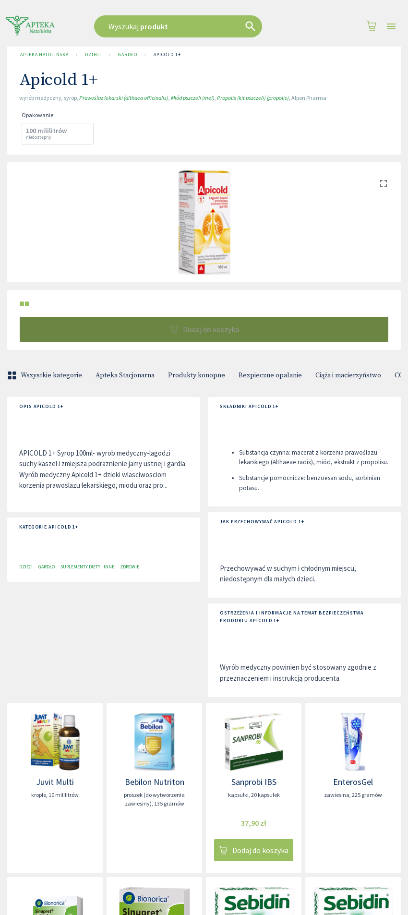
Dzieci (93, 55)
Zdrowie (129, 567)
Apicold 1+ (167, 55)
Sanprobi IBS (253, 781)
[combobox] (191, 26)
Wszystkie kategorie (45, 375)
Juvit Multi (55, 781)
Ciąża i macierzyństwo (348, 375)
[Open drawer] (391, 26)
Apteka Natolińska (44, 55)
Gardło (127, 55)
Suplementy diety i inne (87, 567)
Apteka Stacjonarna (125, 375)
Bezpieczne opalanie (270, 375)
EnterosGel (353, 781)
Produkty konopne (196, 375)
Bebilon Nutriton (154, 781)
